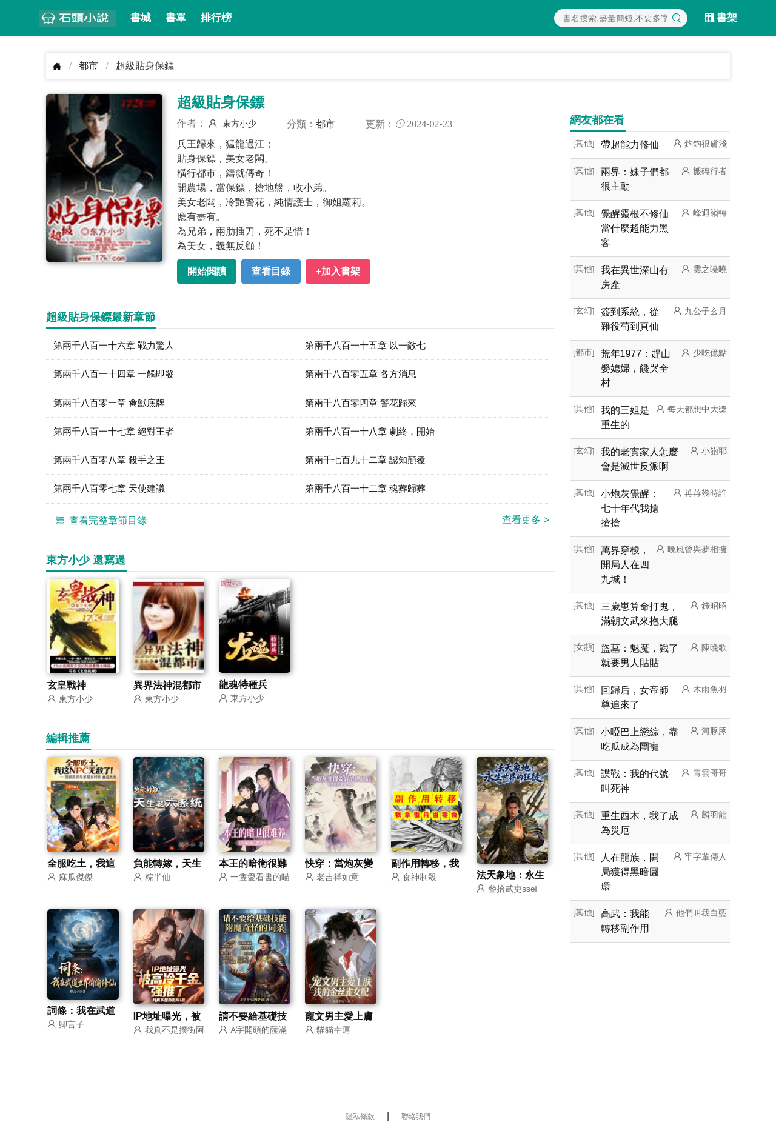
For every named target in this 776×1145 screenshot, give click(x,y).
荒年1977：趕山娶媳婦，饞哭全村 (636, 368)
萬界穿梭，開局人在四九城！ (625, 564)
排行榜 (216, 18)
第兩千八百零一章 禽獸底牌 (112, 405)
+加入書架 (338, 271)
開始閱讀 (206, 271)
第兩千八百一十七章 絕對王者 (117, 435)
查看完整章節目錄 (99, 526)
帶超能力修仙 (630, 144)
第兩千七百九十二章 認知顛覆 (369, 464)
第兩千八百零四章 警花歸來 (364, 405)
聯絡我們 (415, 1124)
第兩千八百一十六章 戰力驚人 (117, 346)
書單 (176, 18)
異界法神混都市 (167, 692)
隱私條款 (360, 1124)
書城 (140, 18)
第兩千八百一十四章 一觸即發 (117, 375)
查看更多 (525, 526)
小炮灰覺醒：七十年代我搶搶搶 (630, 508)
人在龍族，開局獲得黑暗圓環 (630, 872)
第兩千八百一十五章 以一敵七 (369, 346)
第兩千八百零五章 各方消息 (364, 375)
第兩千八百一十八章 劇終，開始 (374, 435)
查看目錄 (271, 271)
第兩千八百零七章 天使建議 (112, 494)
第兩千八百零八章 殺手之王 (112, 464)
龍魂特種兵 (243, 691)
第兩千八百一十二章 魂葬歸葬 (369, 494)
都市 (88, 66)
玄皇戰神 (66, 692)
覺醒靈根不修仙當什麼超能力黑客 (635, 228)
